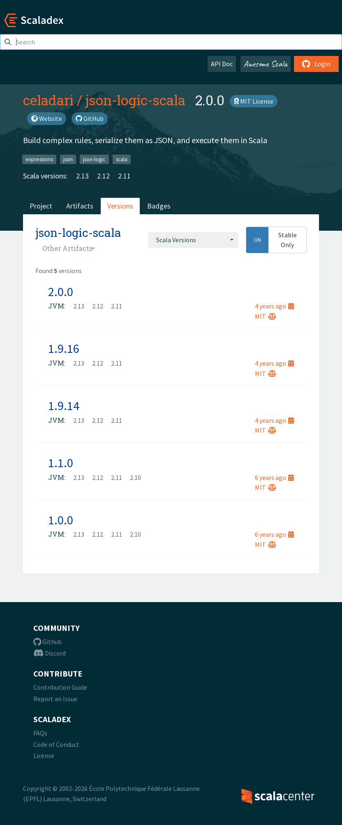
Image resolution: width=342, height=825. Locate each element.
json (68, 158)
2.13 (82, 176)
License (43, 755)
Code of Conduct (56, 744)
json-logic (94, 158)
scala (121, 158)
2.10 (135, 477)
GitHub (90, 118)
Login (316, 64)
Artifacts (79, 206)
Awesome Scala (265, 63)
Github (47, 641)
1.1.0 (60, 462)
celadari (48, 100)
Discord (49, 653)
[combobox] (193, 240)
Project (41, 206)
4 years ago (274, 306)
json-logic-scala (135, 100)
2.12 (103, 176)
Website (46, 118)
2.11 (124, 176)
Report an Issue (55, 699)
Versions (120, 206)
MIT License (253, 101)
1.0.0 (60, 520)
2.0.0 (60, 291)
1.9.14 (63, 405)
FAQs (40, 733)
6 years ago (274, 477)
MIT (265, 316)
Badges (159, 206)
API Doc (222, 64)
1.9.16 (63, 348)
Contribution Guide (60, 687)
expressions (39, 158)
